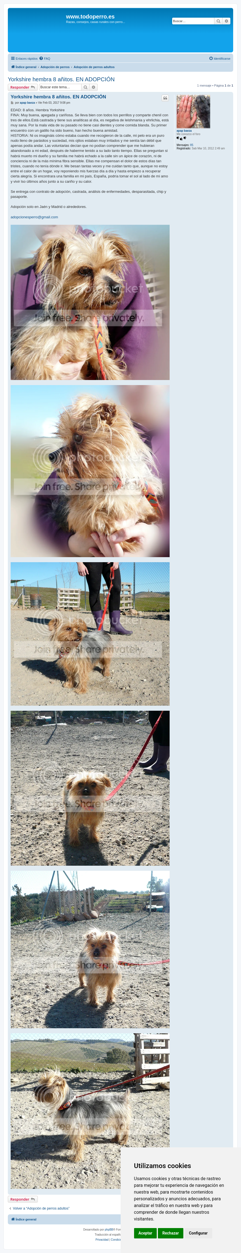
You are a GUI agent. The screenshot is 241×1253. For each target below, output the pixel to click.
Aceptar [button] (146, 1233)
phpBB (109, 1229)
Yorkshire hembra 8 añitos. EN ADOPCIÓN (61, 79)
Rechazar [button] (170, 1233)
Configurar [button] (198, 1233)
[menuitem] (44, 58)
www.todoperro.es (90, 16)
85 (191, 145)
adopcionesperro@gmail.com (34, 217)
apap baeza (184, 130)
